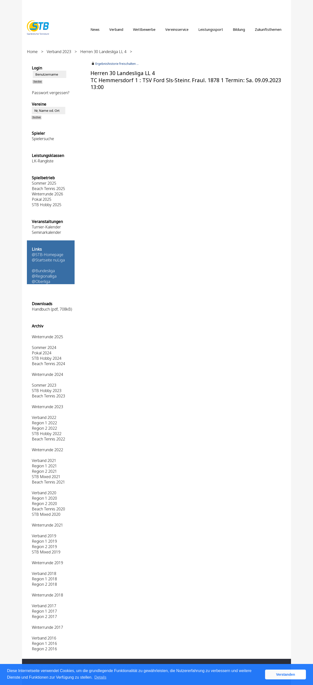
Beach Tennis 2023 (48, 396)
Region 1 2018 (44, 579)
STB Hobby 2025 (46, 204)
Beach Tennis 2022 (48, 439)
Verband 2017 (44, 605)
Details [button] (100, 677)
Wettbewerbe (144, 29)
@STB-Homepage (47, 254)
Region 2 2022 (44, 428)
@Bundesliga (43, 270)
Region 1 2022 (44, 423)
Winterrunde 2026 (47, 194)
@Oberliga (41, 281)
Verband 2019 (44, 536)
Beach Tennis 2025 (48, 188)
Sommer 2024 (44, 347)
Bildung (239, 29)
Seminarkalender (46, 232)
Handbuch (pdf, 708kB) (52, 309)
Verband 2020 (44, 492)
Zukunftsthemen (268, 29)
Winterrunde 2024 (47, 374)
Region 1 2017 (44, 611)
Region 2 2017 (44, 616)
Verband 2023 (59, 51)
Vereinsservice (177, 29)
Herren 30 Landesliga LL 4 (103, 51)
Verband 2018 (44, 573)
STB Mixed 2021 (46, 476)
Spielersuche (43, 138)
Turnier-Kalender (46, 227)
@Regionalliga (44, 276)
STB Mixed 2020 (46, 514)
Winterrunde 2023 (47, 406)
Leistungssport (210, 29)
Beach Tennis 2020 (48, 509)
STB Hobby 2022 (46, 433)
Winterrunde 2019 (47, 562)
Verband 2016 (44, 638)
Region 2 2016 (44, 648)
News (95, 29)
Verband (116, 29)
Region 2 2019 (44, 546)
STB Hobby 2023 (46, 390)
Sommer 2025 (44, 183)
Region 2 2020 (44, 503)
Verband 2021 (44, 460)
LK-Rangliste (43, 161)
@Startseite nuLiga (48, 260)
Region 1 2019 (44, 541)
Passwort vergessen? (50, 92)
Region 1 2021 (44, 466)
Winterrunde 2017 (47, 627)
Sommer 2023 (44, 385)
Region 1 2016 (44, 643)
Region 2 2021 (44, 471)
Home (32, 51)
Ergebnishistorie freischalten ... (117, 64)
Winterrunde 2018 (47, 595)
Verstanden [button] (285, 674)
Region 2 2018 (44, 584)
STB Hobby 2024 (46, 358)
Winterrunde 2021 (47, 525)
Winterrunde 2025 (47, 336)
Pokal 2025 (41, 199)
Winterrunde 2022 (47, 449)
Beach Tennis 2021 (48, 482)
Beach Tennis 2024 (48, 363)
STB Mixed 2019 (46, 552)
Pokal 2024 (41, 353)
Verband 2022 (44, 417)
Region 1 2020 (44, 498)
